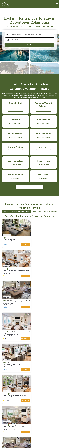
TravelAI (34, 442)
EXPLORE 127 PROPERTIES (15, 164)
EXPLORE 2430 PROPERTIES (15, 109)
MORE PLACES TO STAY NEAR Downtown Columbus (29, 187)
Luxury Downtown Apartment (38, 327)
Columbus (5, 240)
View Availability (23, 243)
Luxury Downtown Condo (9, 238)
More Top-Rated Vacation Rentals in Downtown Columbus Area (29, 426)
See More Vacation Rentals (29, 340)
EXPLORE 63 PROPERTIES (15, 178)
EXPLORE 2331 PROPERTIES (15, 123)
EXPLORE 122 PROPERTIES (43, 164)
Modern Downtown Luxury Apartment (12, 297)
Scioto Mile (10, 240)
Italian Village (38, 240)
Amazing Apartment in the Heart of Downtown (14, 268)
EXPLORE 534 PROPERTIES (15, 151)
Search (29, 45)
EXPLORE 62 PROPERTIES (43, 178)
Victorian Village (11, 330)
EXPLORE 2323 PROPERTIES (43, 123)
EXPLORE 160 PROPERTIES (43, 151)
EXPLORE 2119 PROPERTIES (15, 137)
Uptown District (11, 270)
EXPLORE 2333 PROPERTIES (43, 109)
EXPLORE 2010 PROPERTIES (43, 137)
